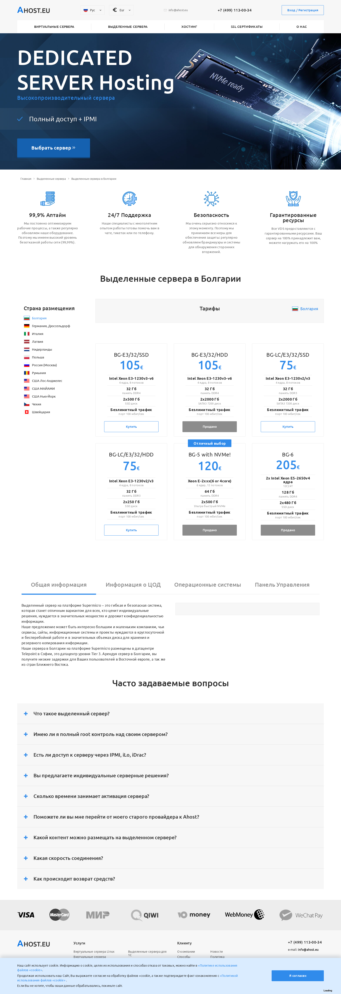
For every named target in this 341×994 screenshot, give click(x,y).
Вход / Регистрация (302, 10)
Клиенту (184, 943)
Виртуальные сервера (54, 26)
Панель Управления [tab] (282, 584)
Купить (131, 426)
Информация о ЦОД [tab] (133, 584)
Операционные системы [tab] (207, 584)
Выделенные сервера (127, 26)
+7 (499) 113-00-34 (235, 10)
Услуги (79, 943)
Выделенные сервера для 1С (147, 953)
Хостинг (189, 26)
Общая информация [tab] (59, 584)
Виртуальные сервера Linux (94, 951)
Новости (216, 951)
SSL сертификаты (247, 26)
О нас (301, 26)
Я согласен (297, 975)
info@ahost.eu (303, 949)
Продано (210, 426)
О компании (186, 951)
